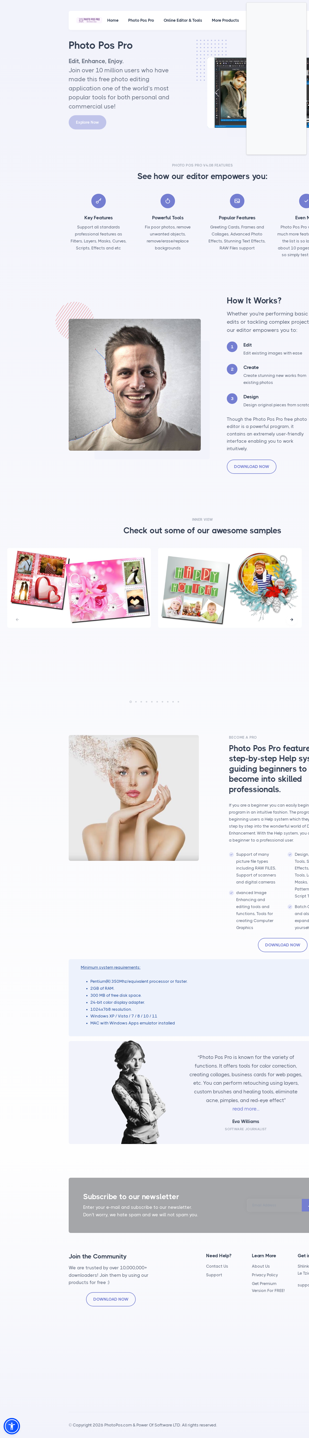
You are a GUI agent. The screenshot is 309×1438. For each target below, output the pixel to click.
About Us (261, 1266)
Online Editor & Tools (183, 20)
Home (113, 20)
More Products (225, 20)
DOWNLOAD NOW (251, 466)
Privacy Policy (265, 1274)
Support (214, 1274)
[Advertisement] (276, 78)
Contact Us (217, 1266)
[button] (291, 620)
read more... (246, 1109)
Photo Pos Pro (141, 20)
